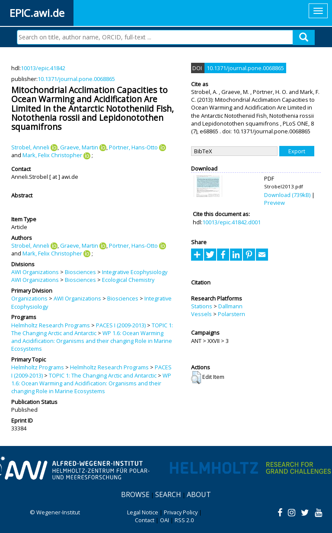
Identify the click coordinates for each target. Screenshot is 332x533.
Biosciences (80, 272)
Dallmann (230, 306)
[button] (196, 377)
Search (168, 494)
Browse (135, 494)
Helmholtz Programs (37, 367)
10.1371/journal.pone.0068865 (76, 79)
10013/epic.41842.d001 (231, 222)
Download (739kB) (287, 195)
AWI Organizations (35, 272)
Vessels (201, 314)
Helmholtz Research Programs (50, 325)
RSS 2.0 (184, 520)
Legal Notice (142, 512)
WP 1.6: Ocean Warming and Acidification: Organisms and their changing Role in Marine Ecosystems (91, 341)
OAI (164, 520)
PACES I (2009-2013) (121, 325)
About (199, 494)
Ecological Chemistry (128, 280)
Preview (274, 203)
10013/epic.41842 (43, 68)
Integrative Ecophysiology (134, 272)
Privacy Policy (181, 512)
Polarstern (231, 314)
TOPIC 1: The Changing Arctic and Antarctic (92, 329)
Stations (201, 306)
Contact (144, 520)
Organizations (29, 298)
